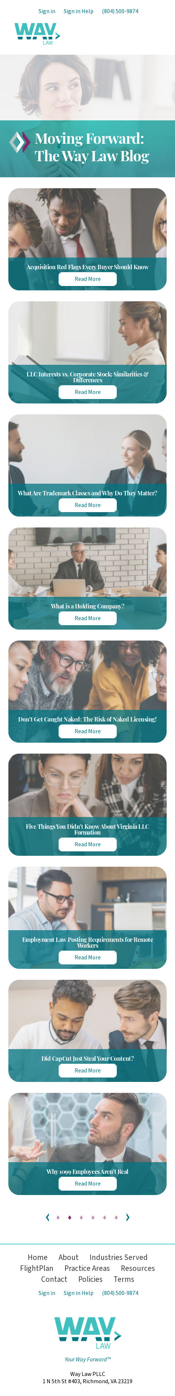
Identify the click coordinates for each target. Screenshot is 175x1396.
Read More (88, 279)
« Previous (47, 1217)
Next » (128, 1217)
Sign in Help (79, 11)
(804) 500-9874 (120, 11)
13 (117, 1217)
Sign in (47, 11)
